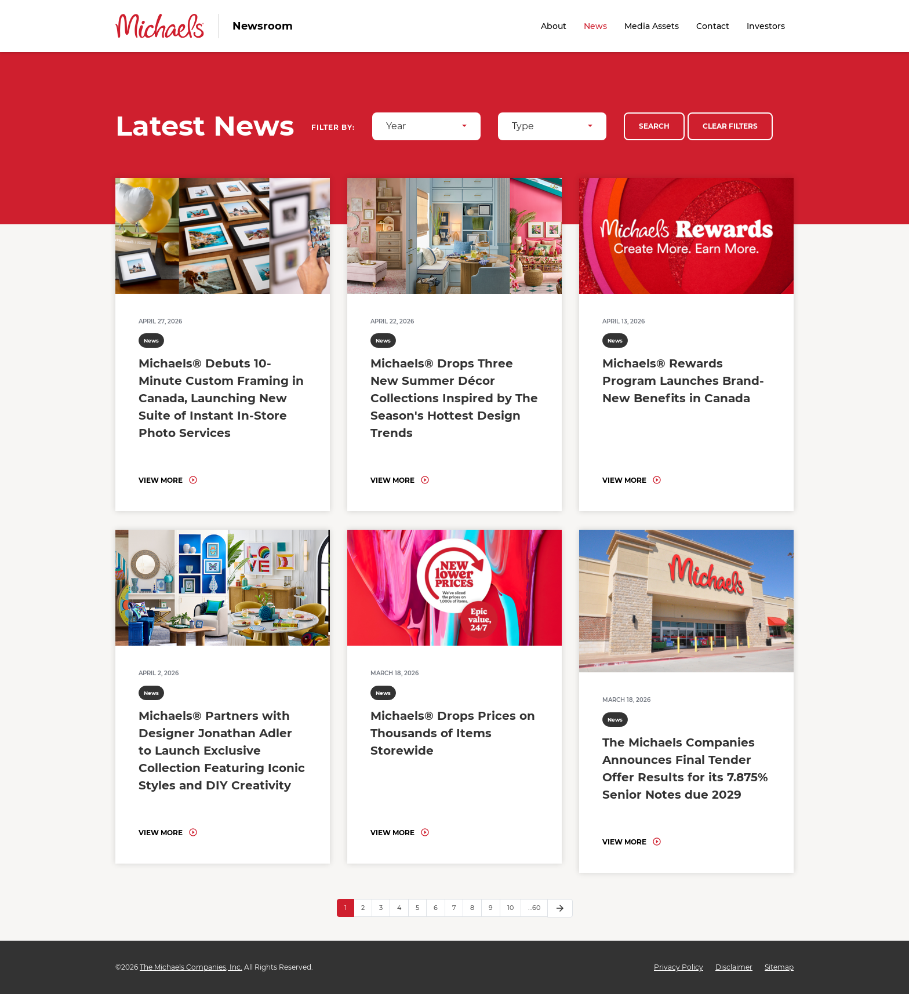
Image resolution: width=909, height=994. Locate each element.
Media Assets (651, 26)
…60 (534, 908)
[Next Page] (560, 908)
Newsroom (262, 26)
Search (654, 126)
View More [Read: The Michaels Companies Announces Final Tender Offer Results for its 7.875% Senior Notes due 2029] (624, 842)
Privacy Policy (678, 967)
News (595, 26)
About (553, 26)
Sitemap (779, 967)
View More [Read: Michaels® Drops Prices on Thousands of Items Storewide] (392, 832)
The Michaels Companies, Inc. (191, 967)
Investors (766, 26)
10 (510, 908)
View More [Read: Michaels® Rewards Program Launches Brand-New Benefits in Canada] (624, 480)
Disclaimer (733, 967)
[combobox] (426, 126)
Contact (712, 26)
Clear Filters (730, 126)
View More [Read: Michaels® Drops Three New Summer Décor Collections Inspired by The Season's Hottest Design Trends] (392, 480)
